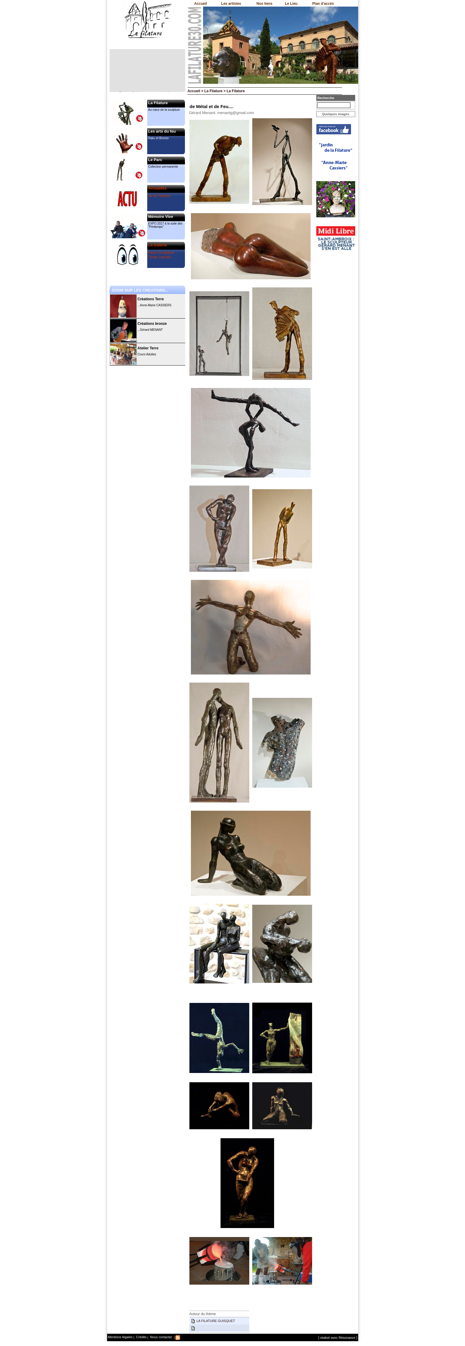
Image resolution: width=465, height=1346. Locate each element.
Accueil (200, 3)
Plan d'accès (323, 3)
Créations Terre (151, 299)
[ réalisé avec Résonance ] (337, 1337)
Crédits (141, 1337)
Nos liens (264, 3)
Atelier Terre (148, 348)
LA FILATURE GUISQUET (216, 1321)
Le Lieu (291, 3)
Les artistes (231, 3)
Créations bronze (152, 324)
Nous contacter (160, 1337)
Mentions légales (120, 1337)
